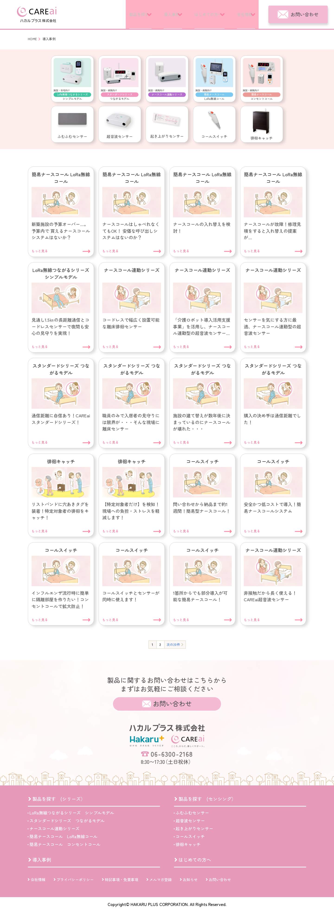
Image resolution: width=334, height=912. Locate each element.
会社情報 (242, 14)
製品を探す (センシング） (207, 798)
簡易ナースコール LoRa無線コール (63, 836)
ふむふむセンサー (192, 813)
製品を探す (110, 14)
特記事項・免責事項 (121, 879)
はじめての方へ (196, 14)
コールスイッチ (190, 836)
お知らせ (190, 879)
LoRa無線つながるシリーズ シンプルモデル (71, 813)
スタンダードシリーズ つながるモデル (67, 820)
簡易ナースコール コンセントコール (64, 844)
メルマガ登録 (160, 879)
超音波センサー (190, 820)
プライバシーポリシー (75, 879)
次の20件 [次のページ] (173, 644)
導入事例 (151, 14)
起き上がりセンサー (194, 828)
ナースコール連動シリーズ (54, 828)
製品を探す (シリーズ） (58, 798)
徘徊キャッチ (188, 844)
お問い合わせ (304, 14)
